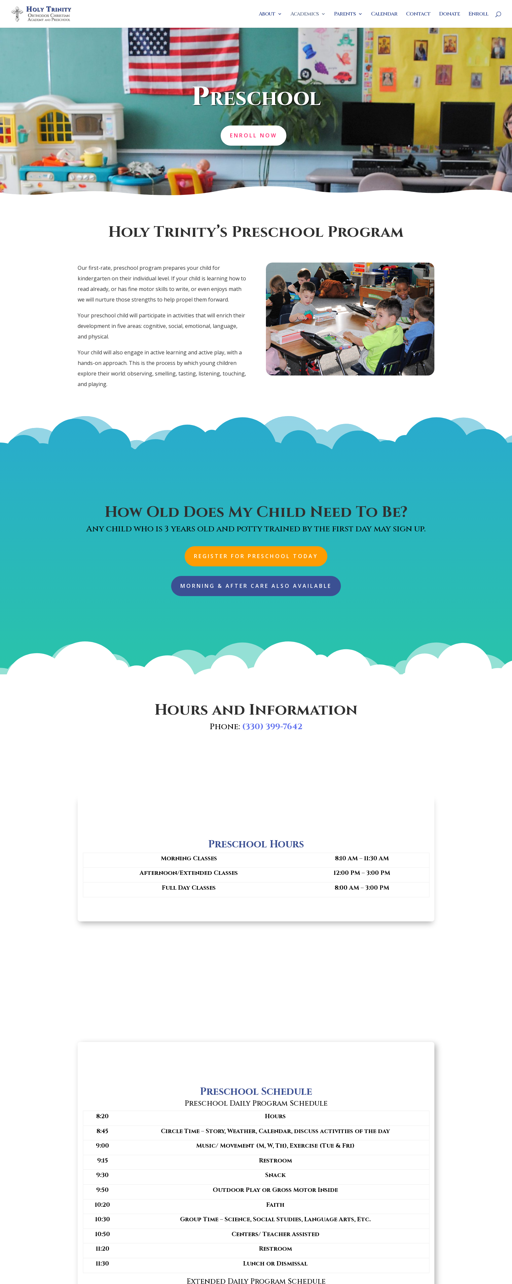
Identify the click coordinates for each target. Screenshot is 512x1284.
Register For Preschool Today (256, 556)
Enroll (478, 15)
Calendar (384, 15)
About (267, 15)
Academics (304, 15)
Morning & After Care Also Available (256, 585)
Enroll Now (253, 135)
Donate (449, 15)
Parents (345, 15)
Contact (418, 15)
